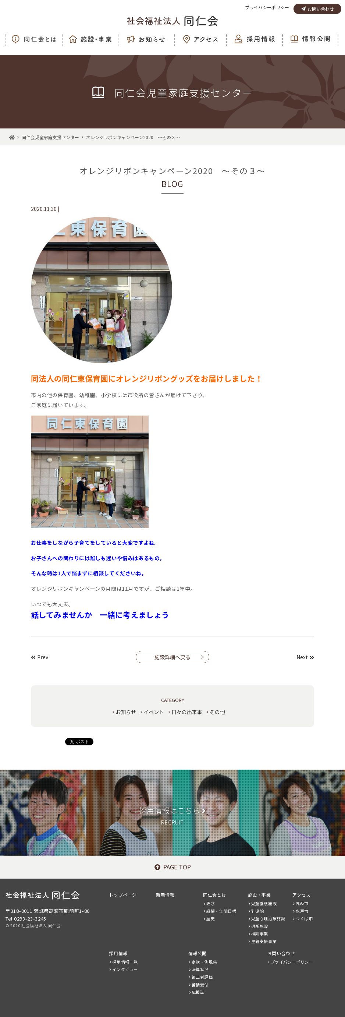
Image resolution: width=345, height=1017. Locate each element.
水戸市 (302, 911)
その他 (217, 712)
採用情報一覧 (125, 962)
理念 (210, 903)
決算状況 (200, 969)
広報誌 (198, 992)
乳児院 (257, 911)
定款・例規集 (204, 962)
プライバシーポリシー (267, 7)
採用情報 (118, 953)
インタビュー (125, 969)
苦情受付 (200, 985)
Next (305, 657)
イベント (153, 712)
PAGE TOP (172, 866)
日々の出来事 (186, 712)
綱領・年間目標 (221, 911)
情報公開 (197, 953)
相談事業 (259, 933)
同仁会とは (214, 894)
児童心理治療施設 (268, 918)
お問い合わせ (317, 9)
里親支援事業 (264, 941)
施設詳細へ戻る (172, 657)
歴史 (210, 918)
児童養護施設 (264, 903)
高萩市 (302, 903)
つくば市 (304, 918)
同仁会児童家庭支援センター (50, 137)
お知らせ (125, 712)
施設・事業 (259, 894)
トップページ (123, 894)
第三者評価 (202, 977)
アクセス (301, 894)
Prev (39, 657)
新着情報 (165, 894)
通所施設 (259, 926)
